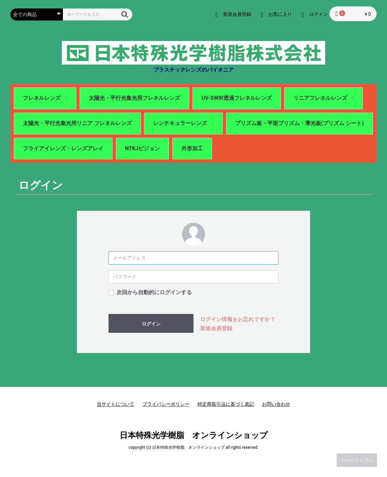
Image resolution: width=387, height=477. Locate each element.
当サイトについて (115, 404)
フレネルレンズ (45, 98)
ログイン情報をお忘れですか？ (237, 319)
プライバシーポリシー (165, 404)
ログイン (151, 323)
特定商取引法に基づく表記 (226, 404)
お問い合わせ (276, 404)
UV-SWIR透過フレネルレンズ (237, 98)
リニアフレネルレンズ (323, 98)
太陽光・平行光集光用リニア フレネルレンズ (77, 123)
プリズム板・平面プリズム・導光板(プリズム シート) (299, 123)
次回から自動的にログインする (154, 292)
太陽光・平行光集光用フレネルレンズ (134, 98)
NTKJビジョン (142, 148)
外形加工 (192, 148)
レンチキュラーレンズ (183, 123)
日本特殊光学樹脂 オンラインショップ (194, 435)
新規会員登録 (216, 328)
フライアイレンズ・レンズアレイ (63, 148)
